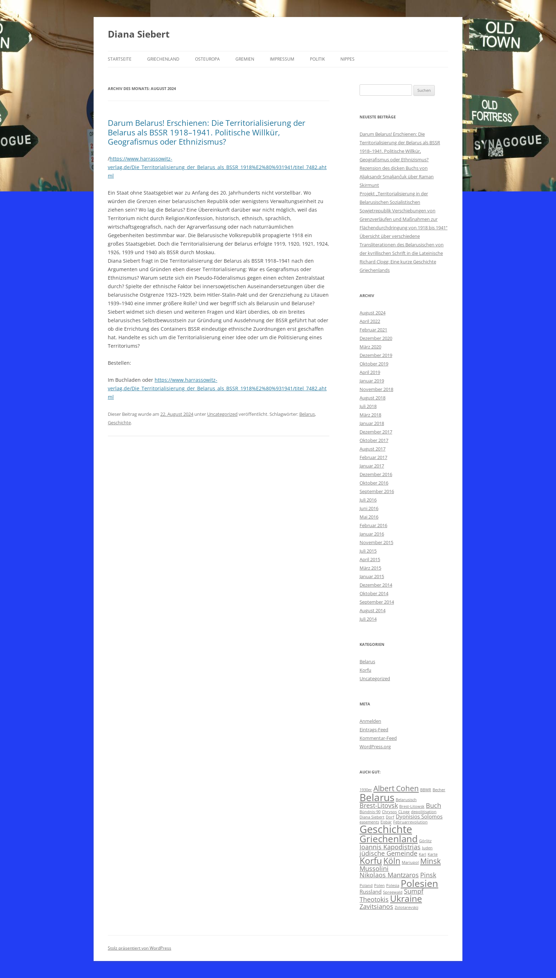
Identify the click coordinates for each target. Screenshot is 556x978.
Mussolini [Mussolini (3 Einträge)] (374, 868)
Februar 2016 (373, 525)
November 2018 (376, 389)
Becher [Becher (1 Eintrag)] (439, 789)
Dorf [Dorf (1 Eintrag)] (390, 817)
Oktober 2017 (374, 440)
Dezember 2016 (376, 474)
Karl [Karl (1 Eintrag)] (422, 854)
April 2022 (370, 321)
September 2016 (377, 491)
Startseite (120, 59)
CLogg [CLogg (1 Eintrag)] (404, 811)
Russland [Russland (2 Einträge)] (371, 891)
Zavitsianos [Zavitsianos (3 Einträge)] (376, 906)
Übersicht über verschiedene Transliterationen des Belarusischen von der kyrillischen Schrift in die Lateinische (402, 244)
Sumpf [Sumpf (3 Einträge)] (413, 891)
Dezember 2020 (376, 338)
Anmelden (370, 721)
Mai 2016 (369, 517)
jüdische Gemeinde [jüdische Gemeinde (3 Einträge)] (388, 853)
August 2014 (372, 610)
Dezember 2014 (376, 585)
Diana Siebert (138, 34)
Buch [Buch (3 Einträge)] (433, 805)
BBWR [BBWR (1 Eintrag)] (425, 789)
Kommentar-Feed (378, 738)
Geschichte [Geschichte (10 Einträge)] (386, 829)
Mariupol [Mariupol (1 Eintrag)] (410, 862)
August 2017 (372, 449)
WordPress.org (375, 746)
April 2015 (370, 559)
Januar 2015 (372, 576)
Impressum (282, 59)
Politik (317, 59)
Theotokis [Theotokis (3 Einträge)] (374, 899)
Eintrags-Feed (374, 729)
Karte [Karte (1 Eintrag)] (433, 854)
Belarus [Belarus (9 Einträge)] (377, 797)
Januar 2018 (372, 423)
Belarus (307, 414)
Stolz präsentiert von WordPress (139, 948)
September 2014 (377, 602)
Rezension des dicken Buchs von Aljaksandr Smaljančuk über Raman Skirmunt (397, 176)
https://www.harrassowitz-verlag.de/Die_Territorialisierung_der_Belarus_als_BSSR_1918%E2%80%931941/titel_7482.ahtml (217, 167)
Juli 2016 (368, 500)
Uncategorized (222, 414)
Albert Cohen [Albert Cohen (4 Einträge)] (396, 788)
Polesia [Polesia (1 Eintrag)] (392, 885)
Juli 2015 (368, 551)
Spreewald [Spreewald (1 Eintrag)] (392, 892)
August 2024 (372, 312)
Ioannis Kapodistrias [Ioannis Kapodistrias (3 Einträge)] (390, 847)
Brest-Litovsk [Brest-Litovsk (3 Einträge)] (379, 805)
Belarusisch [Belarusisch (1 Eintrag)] (406, 799)
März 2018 (370, 415)
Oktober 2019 (374, 364)
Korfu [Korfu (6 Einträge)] (371, 860)
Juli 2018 (368, 406)
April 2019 (370, 372)
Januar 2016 (372, 534)
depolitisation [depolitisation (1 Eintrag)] (424, 811)
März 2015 (370, 568)
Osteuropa (207, 59)
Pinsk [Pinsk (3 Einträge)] (428, 875)
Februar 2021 (373, 329)
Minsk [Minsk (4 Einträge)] (430, 861)
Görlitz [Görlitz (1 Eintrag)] (425, 840)
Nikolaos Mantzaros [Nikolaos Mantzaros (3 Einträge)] (389, 875)
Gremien (244, 59)
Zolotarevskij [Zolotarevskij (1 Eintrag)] (406, 907)
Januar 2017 (372, 466)
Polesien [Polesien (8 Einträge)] (419, 883)
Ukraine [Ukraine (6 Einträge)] (406, 898)
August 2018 (372, 398)
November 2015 (376, 542)
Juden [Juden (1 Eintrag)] (427, 847)
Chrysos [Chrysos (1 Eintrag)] (389, 811)
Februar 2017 (373, 457)
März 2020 (370, 346)
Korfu (365, 670)
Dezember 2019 (376, 355)
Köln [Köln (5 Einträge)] (391, 860)
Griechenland (163, 59)
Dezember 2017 (376, 432)
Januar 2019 (372, 381)
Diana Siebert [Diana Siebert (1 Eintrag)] (372, 817)
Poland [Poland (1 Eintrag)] (366, 885)
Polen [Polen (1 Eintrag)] (379, 885)
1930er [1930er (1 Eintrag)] (366, 789)
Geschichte (119, 422)
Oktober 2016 (374, 483)
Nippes (347, 59)
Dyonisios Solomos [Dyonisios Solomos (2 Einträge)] (419, 816)
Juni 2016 (369, 508)
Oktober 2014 (374, 593)
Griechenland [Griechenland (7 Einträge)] (389, 838)
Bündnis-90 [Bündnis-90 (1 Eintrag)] (370, 811)
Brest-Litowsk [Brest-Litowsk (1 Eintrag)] (411, 806)
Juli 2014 (368, 619)
